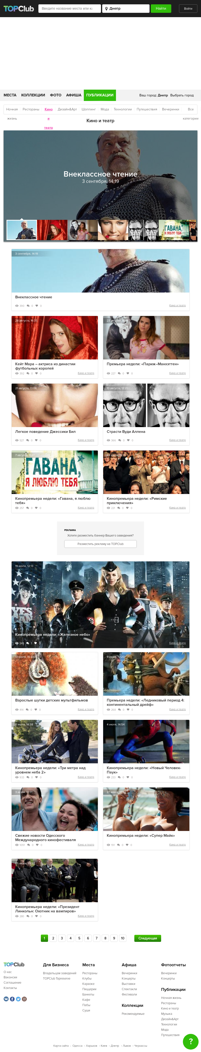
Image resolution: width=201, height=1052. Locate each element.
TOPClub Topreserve (56, 978)
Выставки (128, 984)
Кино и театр (177, 305)
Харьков (91, 1046)
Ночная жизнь (12, 110)
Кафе (86, 1000)
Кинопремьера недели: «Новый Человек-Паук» (144, 770)
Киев (104, 1046)
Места (10, 95)
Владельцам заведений (59, 973)
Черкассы (140, 1046)
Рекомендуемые (133, 1014)
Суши (86, 1010)
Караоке (88, 984)
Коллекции (33, 95)
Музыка (166, 1014)
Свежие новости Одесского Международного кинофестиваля (45, 837)
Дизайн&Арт (67, 109)
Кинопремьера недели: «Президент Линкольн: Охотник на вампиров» (47, 909)
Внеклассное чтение (33, 297)
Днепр (115, 1046)
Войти (188, 9)
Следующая (147, 938)
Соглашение (12, 983)
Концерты (129, 978)
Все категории (191, 110)
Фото (55, 95)
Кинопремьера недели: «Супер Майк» (141, 835)
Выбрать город (182, 95)
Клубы (87, 978)
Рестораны (31, 109)
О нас (8, 972)
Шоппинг (89, 109)
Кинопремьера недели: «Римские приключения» (137, 500)
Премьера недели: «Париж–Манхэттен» (143, 364)
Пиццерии (89, 989)
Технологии (123, 109)
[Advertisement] (100, 53)
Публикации (100, 95)
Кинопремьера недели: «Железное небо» (52, 634)
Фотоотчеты (173, 964)
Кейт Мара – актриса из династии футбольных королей (45, 366)
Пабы (86, 1005)
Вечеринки (170, 109)
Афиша (73, 95)
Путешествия (147, 109)
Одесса (77, 1046)
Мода (105, 109)
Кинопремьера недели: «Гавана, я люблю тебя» (53, 500)
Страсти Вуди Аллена (126, 431)
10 (122, 938)
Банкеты (88, 994)
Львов (127, 1046)
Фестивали (129, 994)
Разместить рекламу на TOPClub (100, 544)
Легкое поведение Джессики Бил (45, 431)
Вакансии (10, 977)
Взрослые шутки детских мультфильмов (51, 700)
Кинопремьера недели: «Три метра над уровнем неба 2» (50, 770)
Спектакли (129, 989)
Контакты (10, 988)
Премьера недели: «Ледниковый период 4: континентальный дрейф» (145, 702)
